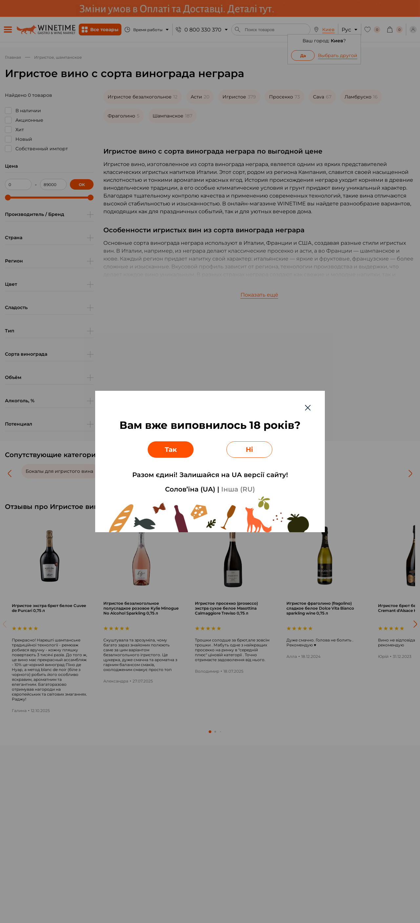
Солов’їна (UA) (190, 489)
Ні (249, 449)
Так (171, 449)
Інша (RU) (238, 489)
